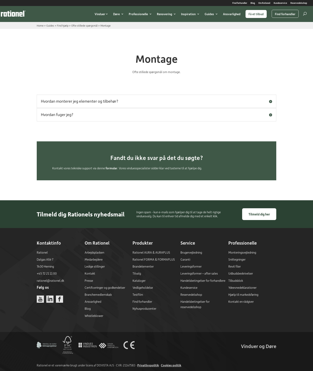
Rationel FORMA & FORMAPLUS (154, 259)
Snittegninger (237, 259)
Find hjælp (62, 25)
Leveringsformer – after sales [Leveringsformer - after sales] (199, 273)
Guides (209, 14)
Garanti (185, 259)
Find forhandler (239, 3)
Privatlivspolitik (148, 365)
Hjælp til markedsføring (243, 295)
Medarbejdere (94, 259)
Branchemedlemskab (98, 295)
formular (111, 168)
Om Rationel (264, 3)
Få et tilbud (256, 14)
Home (40, 25)
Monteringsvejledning (242, 252)
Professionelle (138, 14)
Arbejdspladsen (94, 252)
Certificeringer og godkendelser (105, 288)
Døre (116, 14)
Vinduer (100, 14)
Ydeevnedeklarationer (242, 288)
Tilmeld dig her (259, 214)
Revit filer (234, 266)
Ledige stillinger (95, 266)
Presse (89, 281)
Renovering (164, 14)
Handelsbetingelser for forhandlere (202, 281)
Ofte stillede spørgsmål (84, 25)
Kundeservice (280, 3)
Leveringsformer (191, 266)
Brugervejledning (191, 252)
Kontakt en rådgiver (241, 302)
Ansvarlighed (232, 14)
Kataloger (139, 281)
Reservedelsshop (298, 3)
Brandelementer (143, 266)
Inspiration (188, 14)
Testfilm (138, 295)
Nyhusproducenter (144, 308)
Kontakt (90, 273)
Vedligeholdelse (143, 288)
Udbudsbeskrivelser (240, 273)
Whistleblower (94, 316)
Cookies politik (171, 365)
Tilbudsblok (235, 281)
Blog (253, 3)
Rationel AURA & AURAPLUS (151, 252)
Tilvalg (137, 273)
